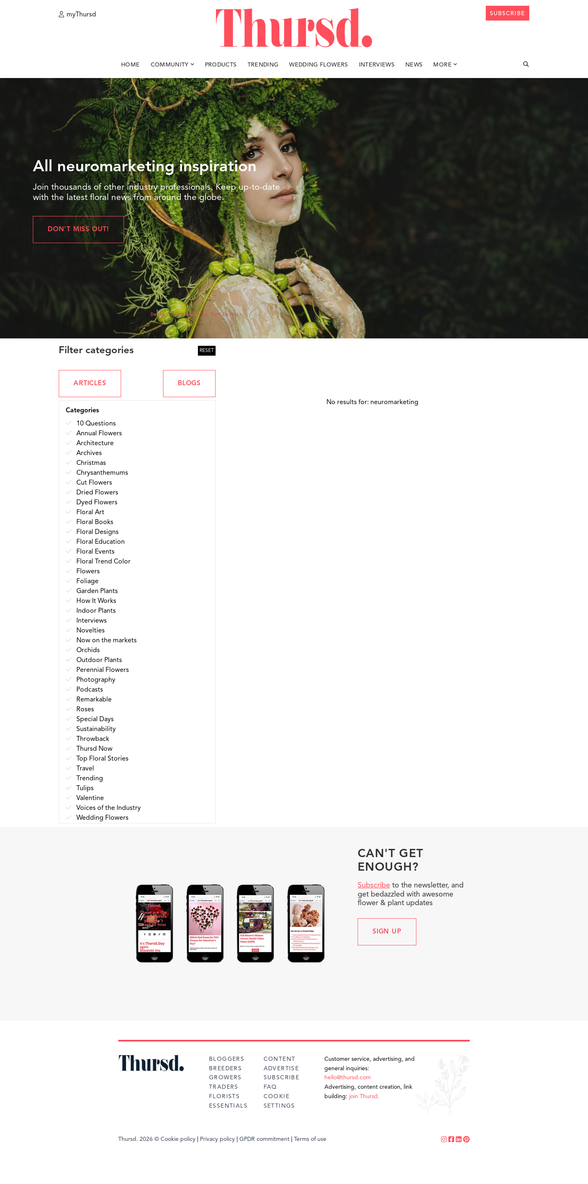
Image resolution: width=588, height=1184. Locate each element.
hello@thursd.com (347, 1078)
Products (221, 65)
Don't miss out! (78, 229)
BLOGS (189, 383)
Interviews (377, 65)
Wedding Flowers (318, 65)
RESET (207, 350)
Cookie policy (178, 1139)
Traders (224, 1087)
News (414, 65)
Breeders (225, 1068)
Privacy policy (217, 1139)
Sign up (387, 932)
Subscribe (374, 885)
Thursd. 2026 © (138, 1139)
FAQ (270, 1087)
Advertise (281, 1068)
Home (130, 65)
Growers (225, 1078)
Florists (224, 1096)
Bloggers (226, 1059)
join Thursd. (364, 1096)
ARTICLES (90, 383)
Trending (263, 65)
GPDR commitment (264, 1139)
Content (280, 1059)
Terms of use (310, 1139)
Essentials (228, 1106)
